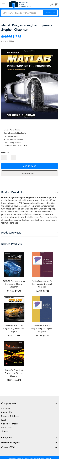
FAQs (3, 420)
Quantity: (5, 152)
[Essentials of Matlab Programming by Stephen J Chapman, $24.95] (42, 309)
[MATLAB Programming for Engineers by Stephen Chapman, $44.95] (14, 264)
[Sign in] (51, 4)
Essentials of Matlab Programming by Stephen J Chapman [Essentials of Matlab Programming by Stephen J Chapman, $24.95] (42, 329)
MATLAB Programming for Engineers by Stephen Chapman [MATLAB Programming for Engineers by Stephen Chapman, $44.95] (14, 284)
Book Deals (6, 427)
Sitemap (5, 431)
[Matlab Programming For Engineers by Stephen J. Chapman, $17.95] (42, 264)
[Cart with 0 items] (56, 4)
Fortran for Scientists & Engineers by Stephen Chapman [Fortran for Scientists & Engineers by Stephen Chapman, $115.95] (14, 373)
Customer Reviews (9, 423)
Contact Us (6, 412)
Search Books (50, 13)
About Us (5, 408)
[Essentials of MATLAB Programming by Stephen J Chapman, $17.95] (14, 309)
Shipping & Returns (10, 416)
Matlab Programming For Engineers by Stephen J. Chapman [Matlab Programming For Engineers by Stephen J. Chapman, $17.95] (42, 284)
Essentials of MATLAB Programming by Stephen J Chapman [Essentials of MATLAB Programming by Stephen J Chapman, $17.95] (14, 329)
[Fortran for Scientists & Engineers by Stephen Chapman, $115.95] (14, 353)
